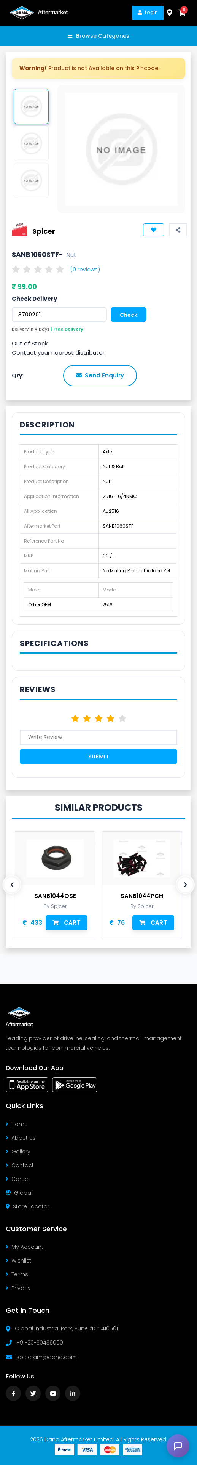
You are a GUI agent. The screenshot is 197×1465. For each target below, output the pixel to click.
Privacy (18, 1288)
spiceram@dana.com (46, 1357)
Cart (66, 923)
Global (19, 1193)
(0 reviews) (85, 269)
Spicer (43, 231)
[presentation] (11, 884)
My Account (24, 1247)
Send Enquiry (100, 375)
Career (18, 1179)
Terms (17, 1274)
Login (148, 12)
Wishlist (18, 1260)
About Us (21, 1138)
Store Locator (27, 1206)
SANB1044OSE (55, 896)
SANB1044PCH (142, 896)
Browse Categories (98, 36)
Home (17, 1124)
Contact (20, 1165)
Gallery (18, 1151)
